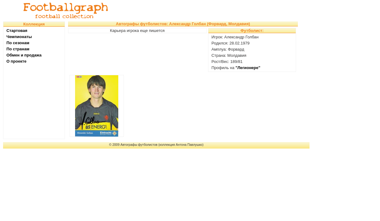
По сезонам (17, 43)
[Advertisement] (212, 11)
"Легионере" (247, 67)
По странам (17, 49)
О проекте (16, 61)
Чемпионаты (19, 36)
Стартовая (16, 30)
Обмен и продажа (24, 55)
